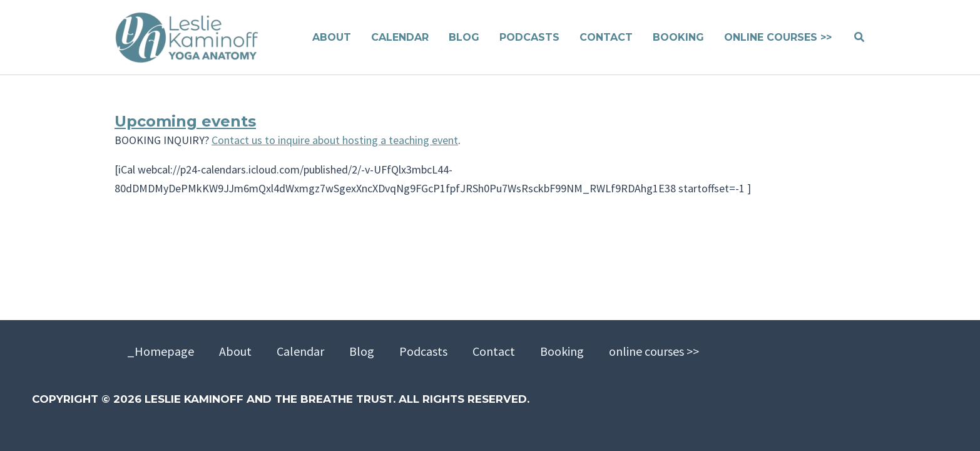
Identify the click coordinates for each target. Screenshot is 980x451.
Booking (562, 351)
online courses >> (654, 351)
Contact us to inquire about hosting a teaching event (335, 140)
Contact (493, 351)
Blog (361, 351)
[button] (859, 37)
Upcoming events (185, 121)
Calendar (300, 351)
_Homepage (160, 351)
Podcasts (423, 351)
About (235, 351)
